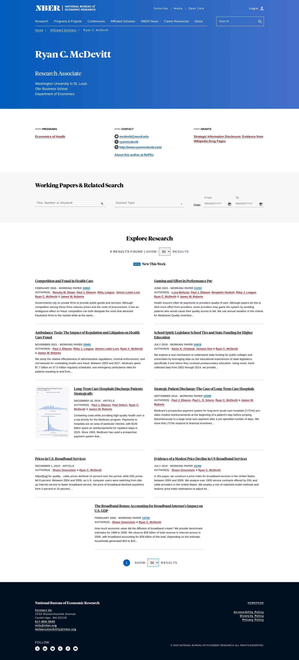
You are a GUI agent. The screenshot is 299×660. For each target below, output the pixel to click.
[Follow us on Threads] (60, 648)
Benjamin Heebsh (223, 292)
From (212, 197)
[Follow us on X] (37, 648)
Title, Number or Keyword (54, 202)
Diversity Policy (252, 615)
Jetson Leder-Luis (128, 292)
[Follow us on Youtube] (75, 648)
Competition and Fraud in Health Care (64, 280)
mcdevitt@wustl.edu (134, 136)
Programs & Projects (68, 21)
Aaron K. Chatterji (183, 348)
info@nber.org (46, 625)
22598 (207, 395)
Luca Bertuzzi (180, 292)
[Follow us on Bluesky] (52, 648)
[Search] (260, 22)
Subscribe (161, 8)
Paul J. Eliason (86, 292)
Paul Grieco (119, 404)
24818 (197, 344)
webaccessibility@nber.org (55, 629)
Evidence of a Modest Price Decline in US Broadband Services (200, 458)
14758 (146, 517)
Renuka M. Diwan (64, 292)
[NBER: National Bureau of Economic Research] (68, 10)
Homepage (256, 603)
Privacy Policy (253, 619)
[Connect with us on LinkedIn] (45, 648)
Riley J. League (246, 292)
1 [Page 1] (127, 563)
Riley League (105, 292)
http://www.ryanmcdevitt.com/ (140, 147)
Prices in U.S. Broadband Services (60, 458)
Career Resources (176, 21)
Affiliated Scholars (123, 21)
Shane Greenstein (64, 470)
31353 (198, 288)
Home (39, 30)
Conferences (96, 21)
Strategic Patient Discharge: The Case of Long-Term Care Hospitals (204, 388)
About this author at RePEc (134, 154)
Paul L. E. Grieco (203, 400)
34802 (86, 288)
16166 (197, 465)
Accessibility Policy (249, 612)
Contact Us (43, 610)
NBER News (149, 21)
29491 (87, 344)
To (241, 197)
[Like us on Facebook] (68, 648)
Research (41, 21)
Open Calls (196, 8)
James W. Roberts (72, 296)
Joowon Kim (204, 348)
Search (224, 21)
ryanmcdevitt (128, 141)
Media (178, 8)
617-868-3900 (45, 621)
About (199, 21)
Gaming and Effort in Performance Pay (183, 280)
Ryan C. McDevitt (46, 296)
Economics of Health (50, 136)
